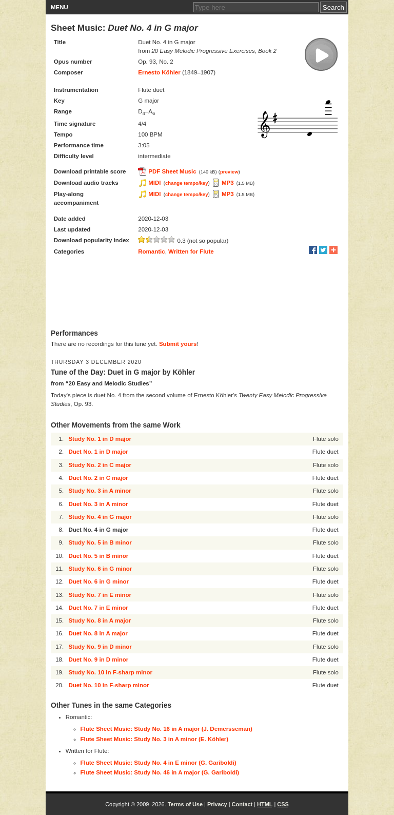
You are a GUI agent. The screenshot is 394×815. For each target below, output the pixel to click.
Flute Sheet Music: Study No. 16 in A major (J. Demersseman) (166, 729)
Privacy (217, 804)
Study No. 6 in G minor (100, 569)
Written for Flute (191, 251)
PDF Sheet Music (172, 171)
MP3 (228, 183)
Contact (242, 804)
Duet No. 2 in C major (98, 478)
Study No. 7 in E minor (99, 595)
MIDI (154, 183)
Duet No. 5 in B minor (98, 556)
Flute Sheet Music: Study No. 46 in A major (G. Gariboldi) (160, 772)
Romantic (151, 251)
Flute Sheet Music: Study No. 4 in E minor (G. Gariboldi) (159, 763)
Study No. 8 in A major (99, 620)
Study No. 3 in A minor (99, 491)
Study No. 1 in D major (99, 439)
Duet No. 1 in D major (98, 452)
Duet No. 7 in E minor (98, 608)
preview (229, 171)
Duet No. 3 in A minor (98, 504)
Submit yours (177, 344)
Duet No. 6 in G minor (98, 581)
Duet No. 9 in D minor (98, 659)
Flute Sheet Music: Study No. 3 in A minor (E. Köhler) (155, 739)
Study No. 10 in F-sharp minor (110, 672)
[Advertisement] (197, 293)
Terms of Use (185, 804)
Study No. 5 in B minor (99, 542)
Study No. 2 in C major (99, 465)
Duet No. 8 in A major (97, 633)
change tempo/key (186, 183)
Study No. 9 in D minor (99, 647)
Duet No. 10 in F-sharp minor (108, 685)
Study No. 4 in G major (99, 517)
